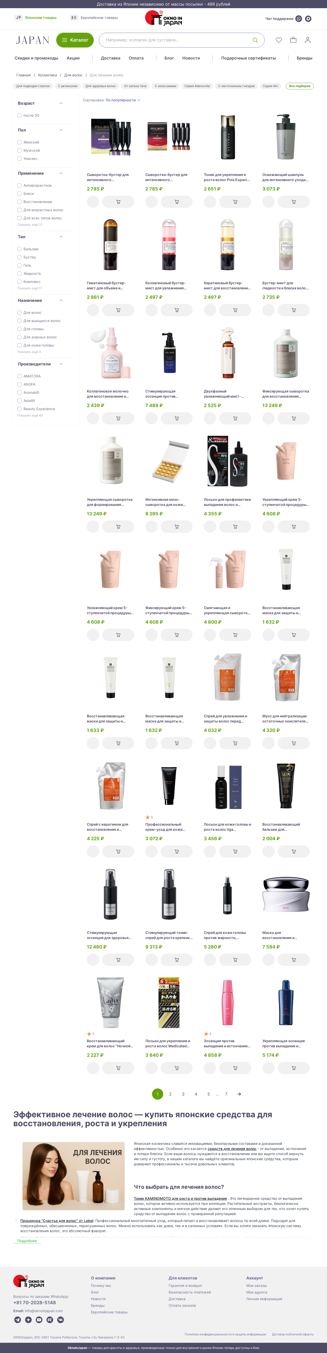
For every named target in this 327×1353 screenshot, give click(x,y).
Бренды (304, 58)
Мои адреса (256, 1292)
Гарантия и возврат (185, 1285)
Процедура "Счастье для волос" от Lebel (56, 1220)
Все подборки (299, 86)
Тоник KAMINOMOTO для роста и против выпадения (180, 1198)
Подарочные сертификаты (248, 58)
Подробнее (27, 1241)
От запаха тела (135, 86)
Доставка (110, 58)
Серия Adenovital (197, 86)
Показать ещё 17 (29, 288)
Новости (191, 58)
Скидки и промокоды (36, 58)
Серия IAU (270, 86)
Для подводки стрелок (33, 86)
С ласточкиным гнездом (236, 86)
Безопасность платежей (190, 1292)
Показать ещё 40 (30, 415)
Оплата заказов (182, 1305)
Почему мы (101, 1285)
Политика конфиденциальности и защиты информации (225, 1334)
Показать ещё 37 (30, 225)
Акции (73, 58)
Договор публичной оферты (293, 1334)
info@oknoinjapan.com (44, 1311)
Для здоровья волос (101, 86)
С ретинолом (67, 86)
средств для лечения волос (232, 1148)
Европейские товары (109, 1312)
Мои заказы (256, 1285)
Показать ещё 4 (29, 352)
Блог (169, 58)
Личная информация (264, 1299)
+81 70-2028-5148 (34, 1302)
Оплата (136, 58)
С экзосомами (165, 86)
